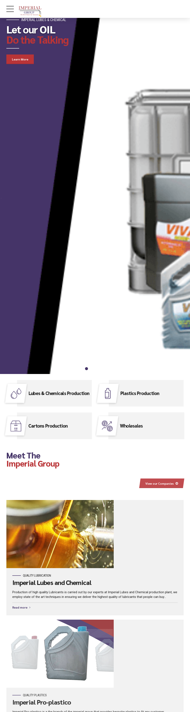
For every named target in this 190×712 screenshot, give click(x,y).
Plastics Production (140, 393)
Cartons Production (48, 425)
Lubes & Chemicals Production (59, 393)
